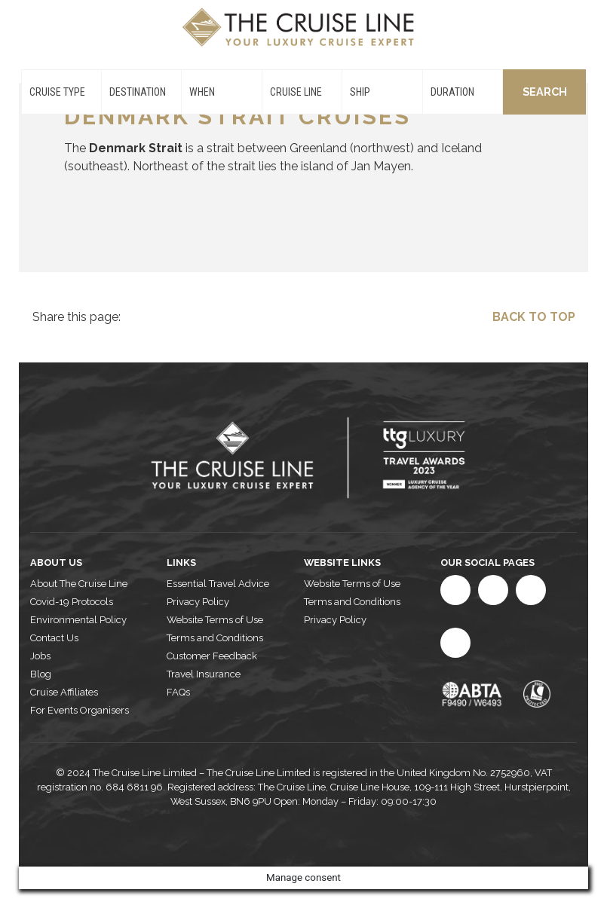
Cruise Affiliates (64, 692)
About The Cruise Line (78, 583)
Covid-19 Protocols (71, 601)
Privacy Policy (198, 601)
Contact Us (54, 638)
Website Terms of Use (215, 619)
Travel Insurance (204, 674)
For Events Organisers (79, 710)
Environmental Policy (78, 619)
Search (545, 91)
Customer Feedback (212, 656)
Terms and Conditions (215, 638)
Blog (40, 674)
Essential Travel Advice (218, 583)
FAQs (178, 692)
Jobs (40, 656)
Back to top (533, 317)
